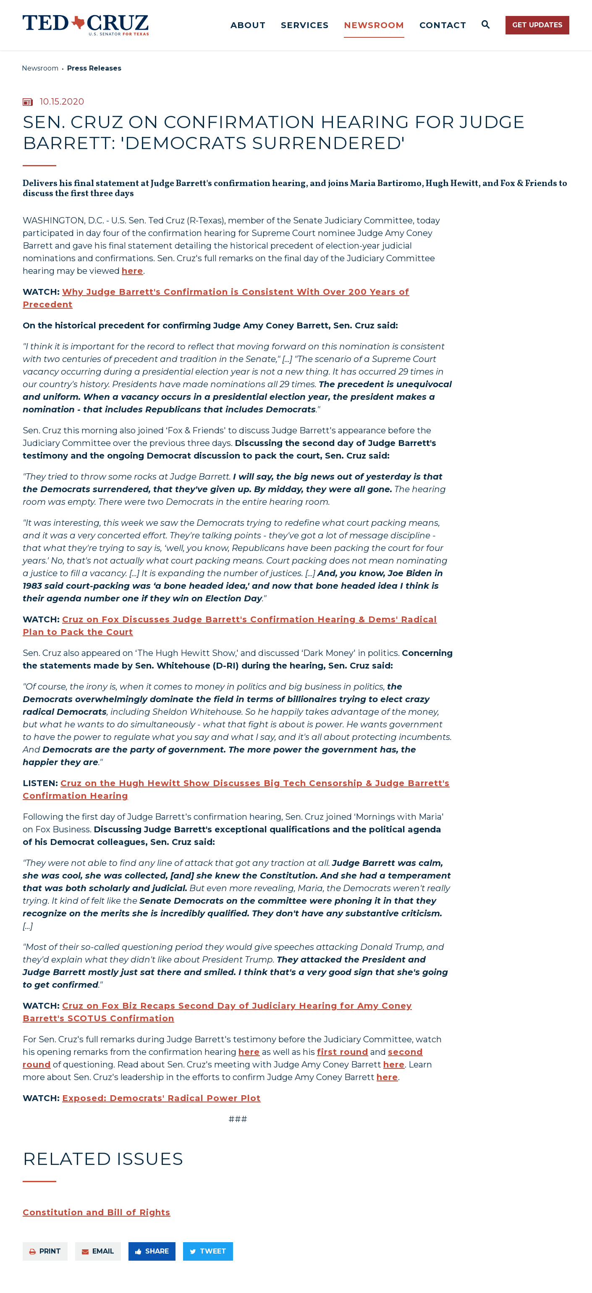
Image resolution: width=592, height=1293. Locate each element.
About (248, 25)
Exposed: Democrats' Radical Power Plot (161, 1105)
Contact (442, 25)
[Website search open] (486, 25)
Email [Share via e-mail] (98, 1258)
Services (305, 25)
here (132, 278)
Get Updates (537, 25)
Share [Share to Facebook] (152, 1258)
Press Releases (94, 68)
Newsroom (374, 25)
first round (342, 1059)
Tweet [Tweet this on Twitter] (208, 1258)
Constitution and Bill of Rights (96, 1219)
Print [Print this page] (45, 1258)
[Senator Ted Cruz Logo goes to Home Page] (86, 25)
